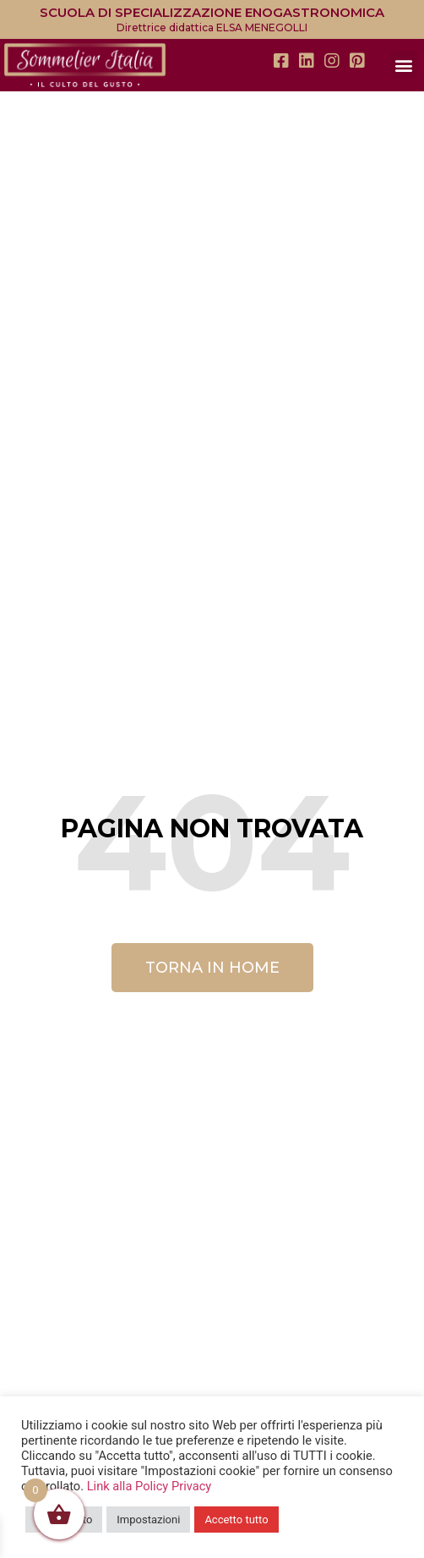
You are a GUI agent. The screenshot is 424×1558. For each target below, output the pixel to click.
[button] (404, 65)
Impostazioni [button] (148, 1519)
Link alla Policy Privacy (149, 1486)
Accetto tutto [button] (236, 1519)
